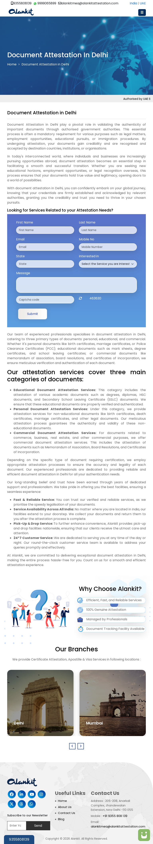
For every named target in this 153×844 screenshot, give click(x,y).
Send (38, 825)
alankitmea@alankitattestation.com (88, 3)
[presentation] (72, 746)
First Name (24, 222)
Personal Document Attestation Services (50, 409)
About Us (65, 807)
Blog (61, 819)
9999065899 (44, 3)
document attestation (77, 161)
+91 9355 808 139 (115, 816)
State (20, 256)
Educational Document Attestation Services (54, 390)
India (133, 3)
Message (23, 273)
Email (20, 239)
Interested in (89, 256)
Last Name (87, 222)
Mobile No (86, 239)
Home (12, 64)
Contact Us (66, 813)
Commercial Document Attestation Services (54, 433)
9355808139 (21, 3)
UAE (143, 3)
